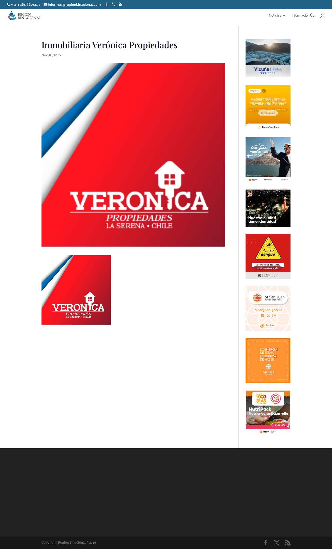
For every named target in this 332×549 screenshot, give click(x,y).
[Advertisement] (207, 492)
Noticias (275, 15)
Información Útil (303, 15)
